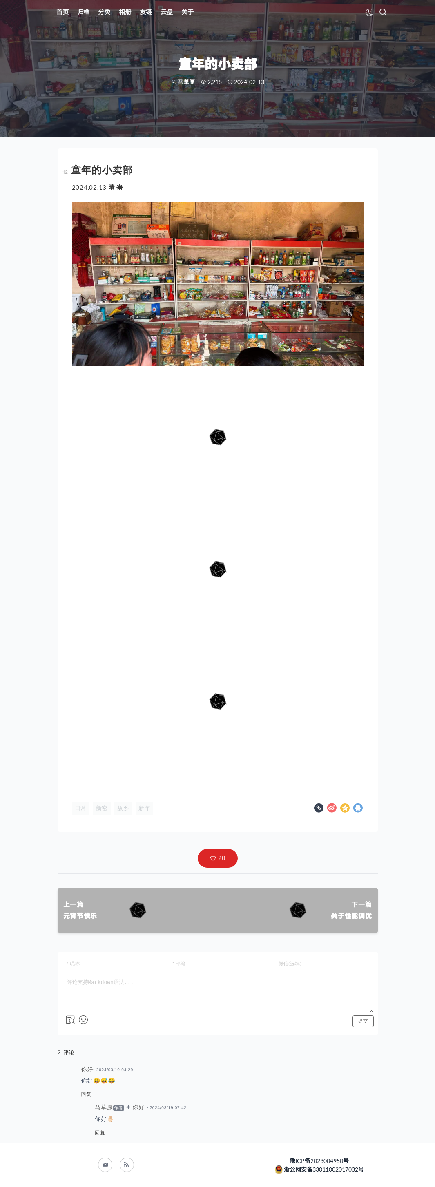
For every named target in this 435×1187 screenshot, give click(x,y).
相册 (125, 11)
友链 (146, 11)
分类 (104, 11)
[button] (218, 858)
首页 (62, 11)
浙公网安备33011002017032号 (323, 1169)
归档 (83, 11)
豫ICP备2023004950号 (319, 1160)
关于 (187, 11)
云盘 (167, 11)
